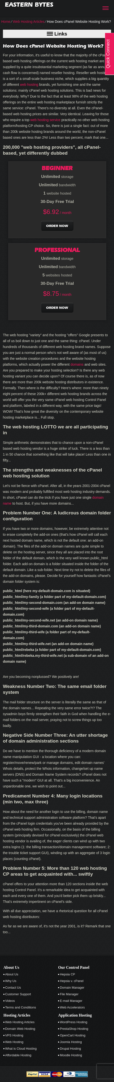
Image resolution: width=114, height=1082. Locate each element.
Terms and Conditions (20, 1007)
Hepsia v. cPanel (72, 981)
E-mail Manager (71, 1001)
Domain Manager (72, 987)
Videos (10, 1001)
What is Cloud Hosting (21, 1048)
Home (5, 22)
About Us (11, 974)
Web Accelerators (72, 1007)
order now (57, 226)
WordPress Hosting (73, 1022)
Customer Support (18, 994)
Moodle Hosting (71, 1055)
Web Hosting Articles (28, 22)
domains (77, 364)
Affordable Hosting (18, 1055)
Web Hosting (14, 1042)
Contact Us (13, 987)
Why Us (10, 981)
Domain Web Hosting (20, 1029)
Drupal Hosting (70, 1048)
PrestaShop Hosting (74, 1029)
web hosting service (45, 120)
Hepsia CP (67, 974)
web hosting (29, 85)
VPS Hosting (14, 1035)
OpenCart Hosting (72, 1035)
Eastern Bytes (29, 4)
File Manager (69, 994)
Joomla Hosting (71, 1042)
